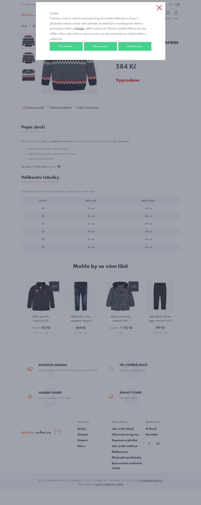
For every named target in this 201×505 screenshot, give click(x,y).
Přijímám (66, 61)
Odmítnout (135, 61)
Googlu (80, 44)
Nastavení (100, 61)
